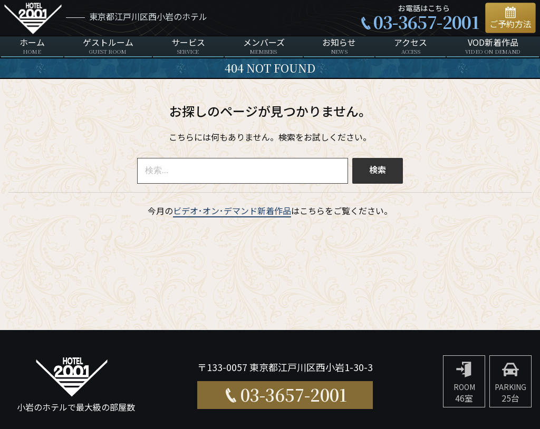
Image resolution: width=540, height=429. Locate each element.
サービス (188, 46)
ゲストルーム (108, 46)
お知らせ (339, 46)
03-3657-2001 (426, 21)
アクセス (410, 46)
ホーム (32, 46)
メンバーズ (264, 46)
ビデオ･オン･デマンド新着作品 (232, 211)
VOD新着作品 (493, 46)
